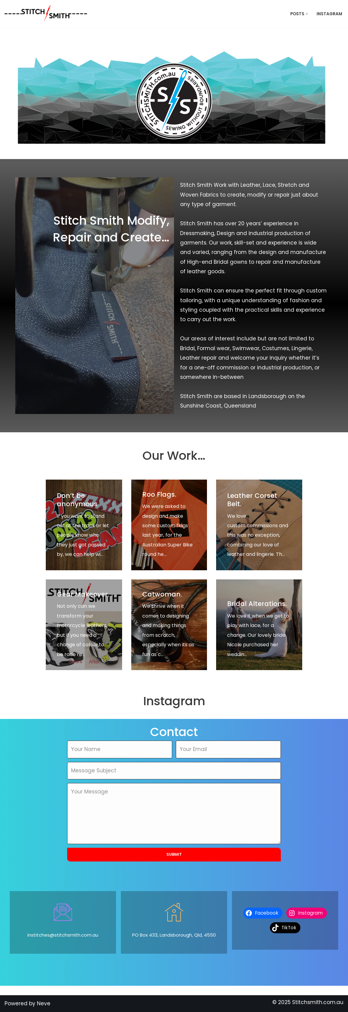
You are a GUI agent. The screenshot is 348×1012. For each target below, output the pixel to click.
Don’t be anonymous (77, 499)
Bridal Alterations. (257, 603)
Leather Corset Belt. (252, 499)
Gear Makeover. (83, 594)
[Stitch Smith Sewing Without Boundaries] (47, 13)
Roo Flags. (159, 494)
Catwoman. (162, 594)
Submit (174, 854)
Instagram (329, 14)
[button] (307, 14)
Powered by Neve (27, 1003)
